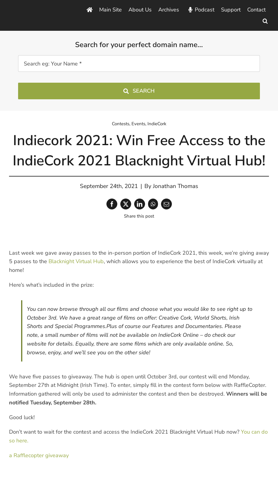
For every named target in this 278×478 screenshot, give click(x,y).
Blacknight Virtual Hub (76, 261)
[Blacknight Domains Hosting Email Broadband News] (35, 11)
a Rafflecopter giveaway (39, 455)
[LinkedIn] (140, 204)
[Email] (166, 204)
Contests (120, 124)
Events (138, 124)
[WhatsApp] (153, 204)
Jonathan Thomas (175, 186)
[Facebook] (112, 204)
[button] (265, 21)
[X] (126, 204)
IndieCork (156, 124)
